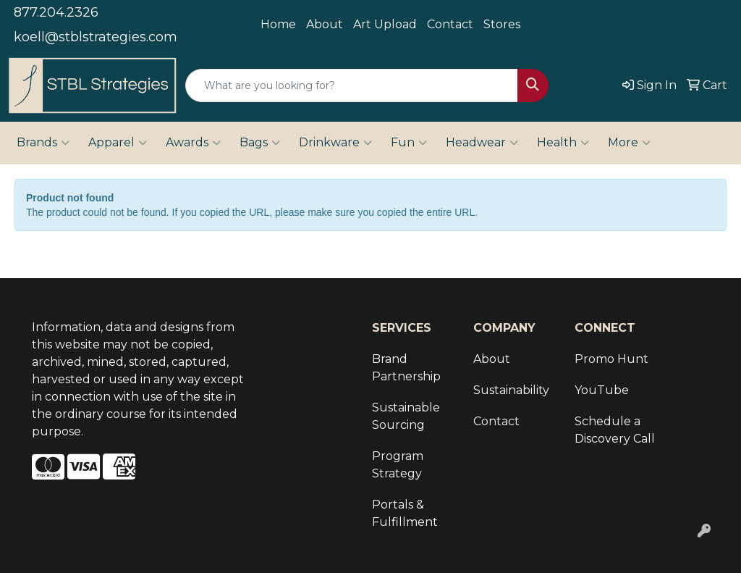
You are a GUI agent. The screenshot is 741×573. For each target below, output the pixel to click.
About (324, 24)
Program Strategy (397, 464)
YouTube (602, 390)
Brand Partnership (406, 367)
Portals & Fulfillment (405, 513)
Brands (43, 142)
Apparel (117, 142)
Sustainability (511, 390)
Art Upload (385, 24)
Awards (193, 142)
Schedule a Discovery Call (615, 430)
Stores (501, 24)
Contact (450, 24)
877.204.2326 (56, 12)
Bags (260, 142)
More (629, 142)
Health (563, 142)
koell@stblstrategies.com (95, 37)
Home (278, 24)
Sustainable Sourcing (406, 416)
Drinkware (335, 142)
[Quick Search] (351, 85)
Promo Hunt (611, 359)
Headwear (482, 142)
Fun (409, 142)
